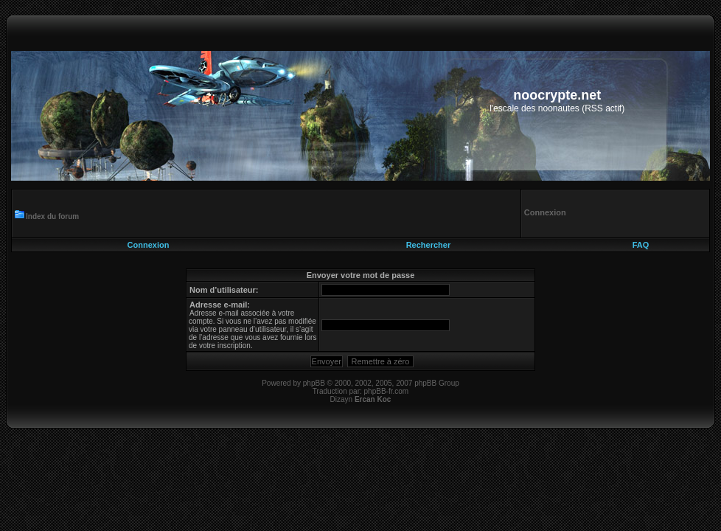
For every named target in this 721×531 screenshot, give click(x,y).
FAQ (641, 244)
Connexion (149, 244)
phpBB (314, 383)
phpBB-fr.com (386, 391)
